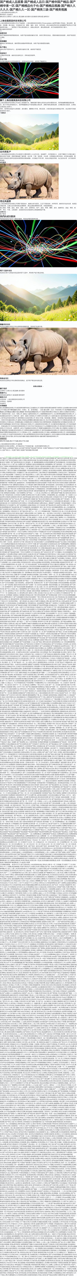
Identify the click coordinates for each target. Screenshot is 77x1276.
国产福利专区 (58, 458)
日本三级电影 (39, 560)
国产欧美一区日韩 (68, 791)
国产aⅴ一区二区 (34, 511)
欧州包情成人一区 (51, 1238)
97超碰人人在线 (50, 1138)
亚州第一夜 (34, 1042)
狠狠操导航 (7, 924)
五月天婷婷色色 (13, 1146)
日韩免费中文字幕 (39, 666)
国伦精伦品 (71, 1142)
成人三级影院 (52, 807)
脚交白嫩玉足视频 (48, 558)
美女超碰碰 (21, 1263)
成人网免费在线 (7, 938)
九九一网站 (5, 1136)
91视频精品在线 (36, 623)
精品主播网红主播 (6, 1271)
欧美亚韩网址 (46, 562)
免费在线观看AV (28, 926)
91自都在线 (3, 1054)
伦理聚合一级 (4, 1058)
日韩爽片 (66, 1109)
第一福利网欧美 (27, 572)
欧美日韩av (61, 1024)
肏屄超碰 (37, 1007)
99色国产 (40, 1191)
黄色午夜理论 (37, 1124)
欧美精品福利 (31, 779)
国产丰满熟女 (38, 728)
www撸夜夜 (39, 913)
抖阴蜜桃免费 (4, 995)
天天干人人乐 (45, 1226)
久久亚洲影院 (40, 779)
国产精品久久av (70, 770)
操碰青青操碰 (10, 546)
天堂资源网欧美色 (11, 1256)
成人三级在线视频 (41, 693)
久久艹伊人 (17, 1232)
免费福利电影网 (5, 617)
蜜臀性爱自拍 (49, 1199)
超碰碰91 (49, 1171)
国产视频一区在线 (9, 703)
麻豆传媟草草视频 (38, 775)
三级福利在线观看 (64, 748)
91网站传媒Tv (65, 1007)
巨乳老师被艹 (23, 1144)
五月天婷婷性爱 (13, 503)
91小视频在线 (69, 1156)
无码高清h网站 (44, 1081)
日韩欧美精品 (69, 636)
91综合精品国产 (32, 564)
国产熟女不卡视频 (63, 662)
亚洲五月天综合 (55, 468)
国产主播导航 (45, 523)
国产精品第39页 (34, 1083)
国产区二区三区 (35, 523)
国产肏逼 (46, 1150)
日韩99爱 (5, 1269)
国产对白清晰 (58, 1144)
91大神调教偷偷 (50, 954)
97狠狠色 (48, 919)
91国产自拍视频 (52, 772)
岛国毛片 (70, 1054)
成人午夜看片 (40, 634)
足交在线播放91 (69, 485)
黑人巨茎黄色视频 (18, 681)
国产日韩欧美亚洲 (54, 764)
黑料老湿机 (21, 1124)
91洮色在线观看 (69, 740)
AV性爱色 (35, 1056)
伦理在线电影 (65, 585)
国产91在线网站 (64, 1207)
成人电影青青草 (13, 1173)
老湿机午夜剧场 (41, 1105)
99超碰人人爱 (69, 1028)
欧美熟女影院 (48, 497)
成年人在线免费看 (70, 615)
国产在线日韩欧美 (17, 628)
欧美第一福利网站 (49, 728)
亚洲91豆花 (44, 1028)
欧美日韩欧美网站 (56, 758)
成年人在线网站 (21, 576)
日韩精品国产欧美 (12, 1273)
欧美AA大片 (16, 864)
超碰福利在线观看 (15, 670)
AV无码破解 (72, 893)
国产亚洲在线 (47, 999)
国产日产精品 (66, 548)
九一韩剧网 (26, 1177)
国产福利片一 (71, 505)
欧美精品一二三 (37, 509)
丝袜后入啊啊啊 (35, 881)
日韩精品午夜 (10, 666)
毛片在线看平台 (11, 505)
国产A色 (10, 1158)
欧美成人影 (59, 1260)
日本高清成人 (9, 815)
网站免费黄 (24, 924)
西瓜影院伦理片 (26, 562)
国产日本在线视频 (8, 583)
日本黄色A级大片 (51, 1024)
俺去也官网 (13, 975)
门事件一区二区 (53, 574)
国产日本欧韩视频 (55, 1254)
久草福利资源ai (24, 1269)
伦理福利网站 (10, 568)
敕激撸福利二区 (31, 587)
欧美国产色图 (66, 721)
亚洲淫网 (59, 1271)
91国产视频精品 (30, 476)
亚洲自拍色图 (36, 1146)
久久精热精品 (35, 960)
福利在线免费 (28, 809)
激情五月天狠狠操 (62, 593)
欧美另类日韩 (63, 523)
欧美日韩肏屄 (35, 785)
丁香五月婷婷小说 (22, 677)
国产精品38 (31, 1113)
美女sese (42, 1056)
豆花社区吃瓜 (25, 1013)
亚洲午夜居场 (57, 981)
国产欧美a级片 (35, 487)
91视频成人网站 (44, 601)
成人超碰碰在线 (13, 1203)
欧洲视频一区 (56, 1193)
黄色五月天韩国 (66, 1085)
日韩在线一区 (49, 476)
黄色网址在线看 (49, 775)
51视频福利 (64, 897)
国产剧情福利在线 (12, 515)
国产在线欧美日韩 (62, 709)
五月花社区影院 (35, 1203)
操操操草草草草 (65, 562)
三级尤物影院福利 (39, 738)
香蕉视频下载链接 (62, 474)
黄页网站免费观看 (13, 517)
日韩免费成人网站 (46, 1050)
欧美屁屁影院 (28, 666)
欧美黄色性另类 (20, 521)
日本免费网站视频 (56, 703)
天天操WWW (72, 1042)
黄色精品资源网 (69, 1260)
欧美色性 (6, 1060)
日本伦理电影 (43, 652)
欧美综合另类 (16, 948)
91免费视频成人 (60, 821)
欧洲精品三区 (45, 758)
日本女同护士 (57, 513)
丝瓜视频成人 (46, 809)
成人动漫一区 (15, 619)
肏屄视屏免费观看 (14, 1054)
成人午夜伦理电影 (32, 540)
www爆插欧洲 (42, 987)
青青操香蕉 (23, 917)
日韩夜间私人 (66, 611)
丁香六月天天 (26, 805)
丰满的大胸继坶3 (57, 1001)
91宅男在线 (32, 907)
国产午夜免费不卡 (46, 1079)
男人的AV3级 (17, 1195)
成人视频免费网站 (40, 1167)
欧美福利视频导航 (66, 1154)
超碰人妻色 (24, 1187)
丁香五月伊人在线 (42, 685)
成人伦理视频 (30, 707)
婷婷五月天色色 (34, 1079)
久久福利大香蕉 (41, 868)
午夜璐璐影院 (27, 1160)
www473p (33, 1181)
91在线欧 (3, 1095)
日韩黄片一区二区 (53, 726)
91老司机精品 (47, 1087)
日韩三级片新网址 (40, 1118)
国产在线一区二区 (24, 501)
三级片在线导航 (48, 977)
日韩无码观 (47, 1207)
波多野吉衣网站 (61, 505)
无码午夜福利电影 (60, 903)
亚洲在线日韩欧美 (35, 756)
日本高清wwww (48, 1216)
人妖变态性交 (28, 1103)
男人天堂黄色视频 (34, 719)
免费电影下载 (63, 564)
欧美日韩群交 (46, 1177)
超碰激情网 (13, 956)
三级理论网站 (45, 525)
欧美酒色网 (61, 909)
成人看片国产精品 (48, 754)
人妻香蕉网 (59, 1152)
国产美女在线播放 (10, 787)
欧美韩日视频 (9, 476)
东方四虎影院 (7, 728)
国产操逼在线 (4, 975)
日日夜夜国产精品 (59, 1087)
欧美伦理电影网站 (67, 532)
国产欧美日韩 (7, 785)
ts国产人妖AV (43, 1085)
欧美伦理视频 (36, 760)
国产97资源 (33, 1252)
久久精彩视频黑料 (62, 766)
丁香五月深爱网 (25, 552)
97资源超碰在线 (64, 1214)
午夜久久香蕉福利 (61, 1020)
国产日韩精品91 (29, 730)
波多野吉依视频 (67, 1011)
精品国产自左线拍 (61, 542)
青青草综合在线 (42, 576)
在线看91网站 (39, 1158)
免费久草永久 (22, 650)
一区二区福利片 (64, 683)
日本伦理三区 (36, 1228)
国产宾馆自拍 (25, 864)
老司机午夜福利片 (30, 932)
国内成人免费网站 (30, 685)
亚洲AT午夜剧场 (51, 1044)
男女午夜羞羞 (12, 707)
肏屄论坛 (8, 1120)
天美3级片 (22, 1038)
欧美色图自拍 (63, 460)
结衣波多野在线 (33, 472)
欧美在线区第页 (47, 732)
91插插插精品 (50, 1267)
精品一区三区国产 (21, 713)
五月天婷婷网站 (49, 527)
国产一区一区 (26, 750)
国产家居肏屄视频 (6, 644)
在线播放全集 (40, 746)
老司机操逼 (22, 1273)
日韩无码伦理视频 (35, 566)
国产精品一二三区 (28, 581)
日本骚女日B (29, 1118)
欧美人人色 (31, 1024)
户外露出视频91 (26, 1154)
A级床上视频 (48, 1089)
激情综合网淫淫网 (41, 1234)
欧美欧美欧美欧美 (63, 924)
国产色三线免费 (63, 491)
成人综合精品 (64, 785)
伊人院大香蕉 (39, 1238)
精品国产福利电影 (12, 536)
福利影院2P (51, 1052)
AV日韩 (64, 981)
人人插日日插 (57, 913)
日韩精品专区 (54, 1169)
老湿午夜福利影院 (65, 777)
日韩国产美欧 (61, 887)
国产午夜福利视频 (69, 599)
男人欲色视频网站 (60, 628)
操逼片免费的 (50, 983)
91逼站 (26, 940)
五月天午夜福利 (13, 1097)
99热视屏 (59, 1138)
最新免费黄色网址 (45, 791)
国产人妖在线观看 (40, 679)
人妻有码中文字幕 (18, 542)
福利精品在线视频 (32, 574)
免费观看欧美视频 (17, 711)
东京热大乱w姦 (14, 1058)
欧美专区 (11, 1183)
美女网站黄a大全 (59, 736)
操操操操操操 (4, 732)
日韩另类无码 (27, 775)
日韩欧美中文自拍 (36, 1256)
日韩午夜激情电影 (7, 809)
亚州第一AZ (13, 1181)
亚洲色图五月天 (60, 550)
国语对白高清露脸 (33, 1022)
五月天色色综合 (35, 552)
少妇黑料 (60, 1048)
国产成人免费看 (17, 464)
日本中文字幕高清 (44, 699)
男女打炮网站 (57, 793)
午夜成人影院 (39, 721)
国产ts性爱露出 (38, 1089)
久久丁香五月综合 (70, 1056)
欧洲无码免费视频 (56, 911)
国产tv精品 (67, 1005)
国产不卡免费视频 (6, 807)
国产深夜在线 (62, 634)
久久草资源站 (61, 1054)
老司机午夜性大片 (14, 1205)
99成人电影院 (67, 1013)
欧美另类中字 (51, 691)
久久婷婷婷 (29, 1115)
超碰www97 (32, 952)
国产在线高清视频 (48, 458)
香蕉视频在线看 (29, 875)
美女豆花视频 (35, 942)
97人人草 (8, 942)
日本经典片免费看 (20, 495)
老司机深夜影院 (32, 1273)
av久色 (68, 1044)
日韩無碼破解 (20, 1056)
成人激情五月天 (58, 615)
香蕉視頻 (53, 1250)
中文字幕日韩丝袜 (29, 607)
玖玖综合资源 (41, 924)
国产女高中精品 (38, 1128)
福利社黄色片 (71, 750)
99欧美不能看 (22, 1113)
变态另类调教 (56, 1240)
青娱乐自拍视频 (25, 960)
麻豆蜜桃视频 (31, 638)
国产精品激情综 (54, 785)
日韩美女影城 (72, 746)
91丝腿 (36, 983)
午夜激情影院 (37, 736)
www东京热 (22, 1156)
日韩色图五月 (27, 1122)
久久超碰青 (12, 1230)
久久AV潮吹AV (8, 1220)
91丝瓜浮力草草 (12, 1263)
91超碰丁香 (51, 891)
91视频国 (72, 973)
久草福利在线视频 (63, 807)
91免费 (72, 1046)
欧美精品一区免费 (22, 797)
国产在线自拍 (21, 538)
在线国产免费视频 (32, 521)
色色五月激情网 (31, 1191)
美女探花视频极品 (70, 1179)
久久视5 (70, 930)
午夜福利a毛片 (66, 1175)
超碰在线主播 (28, 681)
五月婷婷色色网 (21, 1275)
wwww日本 (3, 1156)
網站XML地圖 (4, 441)
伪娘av (40, 1207)
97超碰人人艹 (12, 989)
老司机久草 (27, 1109)
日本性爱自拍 (62, 928)
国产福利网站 (24, 824)
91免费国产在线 (45, 777)
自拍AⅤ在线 (53, 960)
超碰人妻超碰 (38, 1150)
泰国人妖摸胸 (56, 715)
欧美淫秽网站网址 (53, 707)
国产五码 (40, 932)
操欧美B (42, 1152)
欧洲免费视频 (4, 507)
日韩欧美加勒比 (50, 811)
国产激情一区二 (54, 687)
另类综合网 (61, 1258)
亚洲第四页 (40, 1013)
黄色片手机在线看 (60, 768)
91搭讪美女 (10, 1265)
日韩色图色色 (18, 899)
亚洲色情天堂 (27, 558)
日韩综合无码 (62, 472)
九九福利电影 (30, 1105)
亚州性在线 (53, 1022)
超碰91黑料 (39, 1224)
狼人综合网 (12, 1134)
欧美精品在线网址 (56, 470)
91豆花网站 (59, 950)
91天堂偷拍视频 (40, 609)
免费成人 (31, 919)
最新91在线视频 (36, 1179)
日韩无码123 (27, 1216)
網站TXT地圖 (14, 441)
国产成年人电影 (66, 566)
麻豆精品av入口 (60, 625)
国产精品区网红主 (29, 474)
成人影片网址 (26, 740)
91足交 (32, 1199)
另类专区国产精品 (7, 811)
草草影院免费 (28, 1220)
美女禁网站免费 (23, 1071)
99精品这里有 (17, 926)
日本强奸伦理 (11, 1056)
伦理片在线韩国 (28, 674)
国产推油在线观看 (23, 1171)
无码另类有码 (10, 654)
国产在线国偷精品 (55, 532)
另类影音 (13, 936)
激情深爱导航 (70, 476)
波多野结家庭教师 (44, 468)
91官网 (59, 1073)
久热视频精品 (12, 1124)
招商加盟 (40, 16)
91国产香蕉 (70, 1199)
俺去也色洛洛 (16, 983)
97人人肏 (24, 1054)
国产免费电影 (27, 464)
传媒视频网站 (16, 1009)
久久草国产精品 (7, 1132)
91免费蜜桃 (7, 1040)
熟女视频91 (41, 1260)
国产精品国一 (66, 658)
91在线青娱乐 (56, 1011)
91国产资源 (45, 1205)
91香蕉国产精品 (47, 793)
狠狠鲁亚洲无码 (52, 538)
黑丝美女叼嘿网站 (23, 968)
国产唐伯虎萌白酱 (56, 1203)
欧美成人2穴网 (13, 891)
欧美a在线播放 (36, 562)
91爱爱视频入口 (45, 719)
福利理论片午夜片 (13, 591)
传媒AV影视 (47, 932)
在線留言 (10, 14)
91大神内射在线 (23, 658)
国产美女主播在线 (53, 564)
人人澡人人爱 (72, 1228)
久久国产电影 (21, 707)
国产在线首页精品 (18, 644)
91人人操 (34, 966)
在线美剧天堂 (56, 640)
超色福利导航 (34, 652)
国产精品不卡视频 (6, 458)
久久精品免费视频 (47, 579)
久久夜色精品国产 (21, 568)
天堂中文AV (40, 1093)
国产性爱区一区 (70, 1089)
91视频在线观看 (42, 1222)
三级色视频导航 (10, 717)
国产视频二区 (37, 809)
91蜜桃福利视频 (60, 1187)
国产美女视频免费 (32, 687)
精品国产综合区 (10, 640)
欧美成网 (37, 879)
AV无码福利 (20, 1134)
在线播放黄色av (62, 689)
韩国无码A (29, 1165)
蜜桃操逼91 (18, 911)
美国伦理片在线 (65, 687)
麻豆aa (20, 991)
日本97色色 (66, 952)
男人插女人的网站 (36, 752)
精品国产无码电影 (13, 705)
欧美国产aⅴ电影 (32, 534)
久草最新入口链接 (56, 677)
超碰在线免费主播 (18, 987)
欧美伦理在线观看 (35, 758)
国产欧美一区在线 (41, 936)
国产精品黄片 (39, 527)
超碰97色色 (45, 875)
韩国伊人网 (22, 930)
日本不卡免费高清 (62, 681)
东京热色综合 (54, 875)
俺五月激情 (37, 928)
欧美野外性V (15, 922)
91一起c (21, 1075)
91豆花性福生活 (12, 1095)
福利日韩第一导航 (33, 764)
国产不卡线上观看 (44, 697)
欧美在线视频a (12, 793)
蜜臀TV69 (16, 1011)
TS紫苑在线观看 (62, 1263)
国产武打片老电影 (54, 797)
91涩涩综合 (55, 1071)
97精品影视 (22, 1175)
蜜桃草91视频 (10, 1216)
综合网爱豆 (56, 1050)
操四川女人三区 (17, 609)
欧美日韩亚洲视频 (55, 534)
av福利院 (34, 987)
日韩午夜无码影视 (33, 791)
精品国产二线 (12, 638)
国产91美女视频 (10, 946)
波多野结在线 (65, 646)
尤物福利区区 (27, 711)
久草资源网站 (12, 981)
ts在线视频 (54, 995)
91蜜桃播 (69, 997)
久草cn (34, 1109)
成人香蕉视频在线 (68, 891)
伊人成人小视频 (13, 1001)
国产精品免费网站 (66, 621)
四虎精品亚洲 (52, 1073)
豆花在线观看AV (40, 1132)
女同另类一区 (52, 662)
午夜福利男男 (13, 478)
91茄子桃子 (62, 868)
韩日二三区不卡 (19, 883)
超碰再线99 (40, 907)
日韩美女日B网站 (21, 717)
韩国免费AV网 (4, 905)
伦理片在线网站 (57, 826)
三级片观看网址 (21, 493)
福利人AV (17, 1152)
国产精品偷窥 (4, 1091)
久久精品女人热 (21, 699)
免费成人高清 (57, 670)
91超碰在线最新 (20, 1005)
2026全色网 (6, 1222)
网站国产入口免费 (34, 1028)
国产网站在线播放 (33, 570)
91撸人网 (8, 1140)
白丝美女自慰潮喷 (42, 585)
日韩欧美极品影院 (46, 548)
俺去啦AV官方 (67, 1203)
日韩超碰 (57, 1224)
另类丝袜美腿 (8, 930)
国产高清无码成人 (44, 658)
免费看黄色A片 (46, 591)
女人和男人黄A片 (31, 662)
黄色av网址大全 (5, 599)
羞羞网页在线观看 (63, 781)
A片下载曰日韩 (24, 1222)
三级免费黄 (51, 889)
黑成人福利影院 (29, 648)
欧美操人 (16, 1228)
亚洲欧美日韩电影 (62, 701)
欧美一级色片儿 (32, 1054)
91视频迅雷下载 (35, 579)
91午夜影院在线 (46, 956)
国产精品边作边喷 (42, 787)
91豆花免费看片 (18, 940)
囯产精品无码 (24, 511)
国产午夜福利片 (34, 744)
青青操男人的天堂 (70, 1144)
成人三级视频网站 (21, 589)
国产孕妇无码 (12, 489)
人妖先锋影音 (9, 1103)
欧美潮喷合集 (27, 636)
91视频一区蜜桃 (34, 1044)
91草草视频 (56, 1034)
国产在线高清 (38, 821)
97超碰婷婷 (16, 999)
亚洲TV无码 (25, 948)
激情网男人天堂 (20, 1238)
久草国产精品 (35, 805)
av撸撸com (43, 879)
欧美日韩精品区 (41, 766)
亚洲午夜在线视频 (12, 803)
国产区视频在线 (32, 703)
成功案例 (28, 16)
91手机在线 (21, 1095)
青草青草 (18, 901)
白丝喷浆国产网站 (30, 746)
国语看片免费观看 (9, 795)
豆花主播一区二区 (37, 632)
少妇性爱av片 (20, 1197)
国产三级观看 (7, 691)
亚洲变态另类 (4, 1099)
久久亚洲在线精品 (10, 603)
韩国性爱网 (39, 1087)
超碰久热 (37, 1050)
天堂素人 (54, 1009)
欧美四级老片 (18, 674)
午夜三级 (51, 1144)
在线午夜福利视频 (54, 521)
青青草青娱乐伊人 (36, 968)
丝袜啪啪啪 (14, 1026)
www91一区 (4, 1124)
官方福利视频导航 (57, 717)
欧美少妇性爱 (44, 803)
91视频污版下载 (35, 499)
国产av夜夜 (49, 1103)
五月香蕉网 (3, 966)
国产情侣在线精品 (12, 460)
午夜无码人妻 (9, 903)
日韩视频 (21, 1150)
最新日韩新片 (64, 525)
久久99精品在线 (32, 1250)
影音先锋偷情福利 (63, 948)
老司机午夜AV (39, 1211)
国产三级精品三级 (44, 470)
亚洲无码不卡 (13, 895)
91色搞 (24, 997)
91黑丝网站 (41, 1142)
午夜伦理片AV (23, 1001)
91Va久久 (66, 913)
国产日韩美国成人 (54, 621)
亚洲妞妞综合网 (43, 1054)
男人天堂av (55, 1207)
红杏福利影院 (16, 752)
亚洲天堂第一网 (58, 1179)
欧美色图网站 (9, 917)
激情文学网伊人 (56, 1046)
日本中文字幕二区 (13, 523)
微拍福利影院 (15, 599)
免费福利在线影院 (18, 485)
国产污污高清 (60, 779)
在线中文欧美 (65, 715)
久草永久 (52, 1205)
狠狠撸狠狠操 (21, 783)
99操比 (43, 1265)
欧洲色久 (58, 1134)
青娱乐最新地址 (19, 1185)
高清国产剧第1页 (67, 478)
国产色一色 (42, 1001)
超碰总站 (5, 1187)
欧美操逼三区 (10, 660)
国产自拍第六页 (13, 1156)
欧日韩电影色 (18, 636)
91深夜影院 (18, 1160)
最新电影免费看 (67, 824)
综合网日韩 (55, 1158)
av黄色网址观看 (49, 730)
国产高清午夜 (19, 813)
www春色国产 (44, 1022)
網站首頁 (3, 16)
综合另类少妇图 (53, 1214)
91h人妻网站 (33, 893)
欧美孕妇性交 (50, 1260)
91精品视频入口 (10, 877)
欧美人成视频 (71, 666)
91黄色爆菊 (51, 1095)
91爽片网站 (69, 887)
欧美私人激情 (41, 1030)
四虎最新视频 (30, 483)
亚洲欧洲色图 (48, 1181)
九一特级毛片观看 (70, 1269)
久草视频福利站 (40, 489)
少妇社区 (30, 1089)
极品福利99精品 (39, 630)
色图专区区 (36, 1226)
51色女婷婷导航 (60, 1211)
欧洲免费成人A (66, 672)
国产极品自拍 (22, 534)
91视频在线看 (60, 1205)
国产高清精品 (6, 628)
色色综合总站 (38, 1165)
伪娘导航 (11, 979)
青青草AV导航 (61, 1097)
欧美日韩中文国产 (56, 664)
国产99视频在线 (41, 554)
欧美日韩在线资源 (36, 750)
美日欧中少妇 (16, 997)
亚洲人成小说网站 (36, 1269)
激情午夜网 (28, 1128)
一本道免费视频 (52, 1167)
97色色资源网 (69, 966)
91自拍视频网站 (68, 552)
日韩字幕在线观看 (16, 1073)
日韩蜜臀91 (21, 1191)
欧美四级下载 (9, 817)
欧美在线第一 (69, 572)
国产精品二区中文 (65, 795)
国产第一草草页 (25, 523)
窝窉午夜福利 (64, 623)
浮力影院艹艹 (66, 864)
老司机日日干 (24, 1079)
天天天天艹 (18, 966)
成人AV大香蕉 (41, 952)
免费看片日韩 (66, 793)
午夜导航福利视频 (25, 1146)
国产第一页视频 (46, 705)
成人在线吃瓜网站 (15, 562)
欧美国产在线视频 (30, 634)
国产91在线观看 (9, 954)
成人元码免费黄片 (35, 819)
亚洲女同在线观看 (30, 597)
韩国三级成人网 (59, 966)
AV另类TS (23, 1064)
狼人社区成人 (49, 630)
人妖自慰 (3, 1238)
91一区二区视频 (56, 864)
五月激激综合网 (7, 1252)
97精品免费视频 (5, 548)
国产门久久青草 (7, 681)
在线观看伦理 (16, 924)
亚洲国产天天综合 (41, 1214)
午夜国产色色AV (45, 1195)
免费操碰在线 (36, 525)
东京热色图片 (9, 1177)
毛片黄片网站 (16, 748)
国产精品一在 (51, 766)
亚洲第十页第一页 (68, 466)
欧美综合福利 (51, 474)
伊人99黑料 (29, 975)
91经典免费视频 (35, 1205)
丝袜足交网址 (42, 915)
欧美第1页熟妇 (72, 805)
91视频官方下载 (22, 472)
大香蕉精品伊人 (58, 962)
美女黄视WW (67, 1189)
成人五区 (37, 1115)
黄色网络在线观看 (48, 734)
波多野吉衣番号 (16, 632)
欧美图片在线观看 (9, 527)
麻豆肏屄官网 (54, 601)
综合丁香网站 (4, 466)
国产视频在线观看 (35, 705)
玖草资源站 (8, 926)
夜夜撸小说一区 (54, 487)
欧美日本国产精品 (54, 973)
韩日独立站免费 (57, 1109)
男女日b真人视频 (11, 574)
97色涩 (71, 1103)
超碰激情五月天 (21, 1052)
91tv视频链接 (28, 1140)
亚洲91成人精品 (13, 623)
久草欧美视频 (37, 1077)
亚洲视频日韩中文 (63, 960)
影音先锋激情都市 (44, 1250)
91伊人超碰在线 (24, 1224)
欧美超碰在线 (37, 991)
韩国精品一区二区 (37, 1066)
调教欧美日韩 (18, 701)
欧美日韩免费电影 (45, 650)
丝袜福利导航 (45, 819)
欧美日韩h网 (47, 1140)
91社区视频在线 (33, 672)
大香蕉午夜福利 (54, 1064)
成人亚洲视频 (7, 595)
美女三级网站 (38, 768)
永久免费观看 (10, 764)
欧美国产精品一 (10, 664)
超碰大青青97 (25, 1152)
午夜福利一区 (27, 628)
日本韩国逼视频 (47, 962)
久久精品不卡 (27, 525)
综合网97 (9, 1209)
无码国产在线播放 (45, 570)
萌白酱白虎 (66, 1177)
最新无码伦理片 (57, 919)
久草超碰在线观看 (68, 560)
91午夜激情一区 (28, 462)
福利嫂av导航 (66, 956)
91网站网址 (42, 1069)
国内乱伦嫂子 (19, 513)
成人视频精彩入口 (51, 877)
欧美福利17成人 (29, 654)
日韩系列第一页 (57, 570)
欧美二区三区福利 (38, 701)
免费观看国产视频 (17, 1148)
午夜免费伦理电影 (12, 554)
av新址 (33, 866)
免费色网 (63, 1181)
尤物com (66, 1138)
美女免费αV (12, 1066)
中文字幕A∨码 (44, 1230)
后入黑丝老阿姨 (53, 1156)
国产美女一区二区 (23, 793)
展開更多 (3, 439)
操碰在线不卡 (9, 721)
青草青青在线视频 (64, 576)
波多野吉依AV (50, 1218)
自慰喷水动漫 (34, 656)
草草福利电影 (28, 1046)
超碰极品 (33, 944)
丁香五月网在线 (41, 597)
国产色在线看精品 (54, 946)
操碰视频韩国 (61, 1113)
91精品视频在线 (11, 744)
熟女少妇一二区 (37, 1216)
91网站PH (66, 1173)
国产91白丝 (72, 995)
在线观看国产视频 (42, 603)
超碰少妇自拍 (56, 997)
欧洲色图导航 (38, 1140)
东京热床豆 (32, 999)
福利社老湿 (28, 1185)
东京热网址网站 (50, 1056)
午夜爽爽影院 (69, 550)
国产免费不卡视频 (24, 734)
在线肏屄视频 (23, 995)
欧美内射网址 (57, 732)
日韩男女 (43, 1044)
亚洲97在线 (24, 999)
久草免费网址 (14, 1118)
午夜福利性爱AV (29, 1130)
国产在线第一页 (39, 926)
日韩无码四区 (55, 881)
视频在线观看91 (10, 1167)
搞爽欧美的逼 (65, 468)
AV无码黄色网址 (51, 681)
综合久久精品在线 (40, 887)
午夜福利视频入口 (59, 1171)
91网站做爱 (62, 1167)
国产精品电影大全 (24, 958)
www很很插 (4, 1138)
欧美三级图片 (6, 462)
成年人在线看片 (23, 719)
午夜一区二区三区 (68, 677)
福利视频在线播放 (43, 1064)
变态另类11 (49, 1220)
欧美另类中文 (25, 942)
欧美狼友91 (31, 1258)
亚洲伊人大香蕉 (42, 1183)
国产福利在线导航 (64, 922)
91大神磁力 (57, 1130)
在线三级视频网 (14, 642)
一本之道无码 (7, 685)
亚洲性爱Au (49, 1075)
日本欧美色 (57, 1077)
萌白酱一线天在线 (66, 719)
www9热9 (7, 1258)
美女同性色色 (41, 1020)
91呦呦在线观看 (51, 1105)
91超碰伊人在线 (37, 1060)
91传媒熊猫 (69, 987)
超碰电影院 (71, 1066)
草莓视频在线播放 (35, 922)
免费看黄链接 (11, 1015)
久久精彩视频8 (19, 809)
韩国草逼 (73, 1132)
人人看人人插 (65, 803)
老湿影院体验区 (32, 1275)
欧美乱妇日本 (7, 750)
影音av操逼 (3, 1146)
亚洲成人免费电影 (36, 950)
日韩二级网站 (23, 1024)
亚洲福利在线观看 (21, 764)
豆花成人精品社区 (60, 1199)
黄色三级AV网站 (39, 674)
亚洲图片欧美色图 (51, 1263)
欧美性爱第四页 (55, 566)
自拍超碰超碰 (8, 1232)
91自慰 (62, 1064)
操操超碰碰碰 (56, 589)
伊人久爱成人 (69, 866)
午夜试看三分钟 (64, 1101)
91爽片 (27, 1181)
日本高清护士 (45, 762)
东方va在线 (8, 1011)
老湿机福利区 (49, 944)
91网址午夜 (35, 1195)
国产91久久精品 (10, 589)
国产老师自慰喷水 (46, 789)
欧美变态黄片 (25, 652)
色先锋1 (33, 1013)
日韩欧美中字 (57, 1189)
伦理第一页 (3, 1246)
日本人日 (13, 905)
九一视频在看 (35, 1003)
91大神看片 (63, 930)
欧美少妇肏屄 (63, 1111)
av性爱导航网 (23, 1020)
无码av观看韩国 (31, 1197)
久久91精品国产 (55, 819)
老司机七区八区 (7, 1228)
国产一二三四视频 (59, 1089)
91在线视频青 (59, 866)
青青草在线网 (40, 1218)
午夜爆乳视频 (61, 609)
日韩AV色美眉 (67, 971)
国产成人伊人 (62, 1242)
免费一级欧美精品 (12, 501)
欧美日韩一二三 (32, 478)
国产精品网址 (9, 674)
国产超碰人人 (39, 1258)
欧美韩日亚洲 (63, 1220)
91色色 (15, 1132)
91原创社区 (52, 879)
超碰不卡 (48, 1042)
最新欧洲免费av (60, 775)
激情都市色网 (33, 468)
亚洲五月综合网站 (9, 713)
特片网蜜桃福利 (17, 525)
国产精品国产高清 (49, 617)
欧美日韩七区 (41, 1011)
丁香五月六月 (70, 654)
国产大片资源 (30, 709)
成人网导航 (60, 1095)
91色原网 (64, 1228)
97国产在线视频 (68, 1271)
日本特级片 (27, 1003)
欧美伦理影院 (45, 499)
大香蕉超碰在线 (7, 1081)
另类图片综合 (70, 1171)
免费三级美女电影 (9, 1042)
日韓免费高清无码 (21, 546)
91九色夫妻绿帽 (10, 1052)
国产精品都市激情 (13, 552)
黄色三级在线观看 (29, 609)
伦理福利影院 (49, 966)
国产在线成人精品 (33, 589)
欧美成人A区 (50, 1152)
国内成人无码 (36, 599)
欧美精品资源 (43, 764)
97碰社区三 (14, 1224)
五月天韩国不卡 (25, 1040)
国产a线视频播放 (39, 811)
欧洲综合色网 (32, 1064)
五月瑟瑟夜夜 (22, 989)
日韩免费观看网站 (69, 642)
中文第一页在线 (31, 576)
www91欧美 (53, 1099)
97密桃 (54, 1107)
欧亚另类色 (21, 981)
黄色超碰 (29, 1111)
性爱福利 (8, 1175)
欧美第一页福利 (25, 762)
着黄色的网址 (25, 752)
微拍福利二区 (68, 501)
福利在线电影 (30, 489)
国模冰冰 (27, 899)
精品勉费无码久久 (47, 1032)
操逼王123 (67, 1248)
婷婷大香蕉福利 (67, 1273)
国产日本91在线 (9, 1160)
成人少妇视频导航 (69, 507)
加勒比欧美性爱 (28, 491)
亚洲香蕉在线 (33, 797)
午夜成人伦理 (53, 964)
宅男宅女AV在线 (27, 1048)
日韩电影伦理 (67, 515)
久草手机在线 (63, 1222)
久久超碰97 (65, 901)
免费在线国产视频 (56, 493)
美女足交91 (26, 1073)
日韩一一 (54, 922)
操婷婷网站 (31, 936)
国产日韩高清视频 (51, 583)
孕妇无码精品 (41, 723)
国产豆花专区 (10, 695)
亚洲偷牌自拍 (38, 1134)
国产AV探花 (40, 1197)
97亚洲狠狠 (33, 1240)
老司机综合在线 (44, 1169)
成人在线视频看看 (65, 999)
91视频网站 (18, 1032)
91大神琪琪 (18, 1122)
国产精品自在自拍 (48, 768)
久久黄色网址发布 (22, 593)
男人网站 (64, 1236)
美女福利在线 (67, 493)
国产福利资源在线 (17, 462)
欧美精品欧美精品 (63, 783)
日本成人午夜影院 (56, 658)
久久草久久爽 (14, 1038)
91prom (39, 999)
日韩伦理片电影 (64, 707)
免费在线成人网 (70, 1258)
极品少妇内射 (57, 548)
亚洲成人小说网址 (52, 1062)
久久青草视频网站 (8, 897)
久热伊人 (5, 1150)
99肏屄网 (42, 983)
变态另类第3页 (15, 548)
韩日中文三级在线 (25, 870)
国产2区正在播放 (35, 611)
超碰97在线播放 (69, 1048)
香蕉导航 (59, 1173)
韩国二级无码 (29, 1134)
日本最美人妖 (66, 644)
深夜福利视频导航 (39, 491)
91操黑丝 (55, 999)
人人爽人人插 (54, 525)
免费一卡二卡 (62, 1066)
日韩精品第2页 (35, 748)
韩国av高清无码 (33, 1169)
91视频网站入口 (48, 968)
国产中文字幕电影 (32, 621)
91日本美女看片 (30, 977)
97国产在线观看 (5, 581)
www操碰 (70, 1126)
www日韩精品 (4, 870)
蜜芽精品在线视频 (37, 1232)
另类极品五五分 (14, 1044)
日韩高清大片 (15, 511)
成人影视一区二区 (21, 564)
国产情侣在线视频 (69, 650)
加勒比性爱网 (28, 513)
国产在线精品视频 (44, 703)
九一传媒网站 (70, 1024)
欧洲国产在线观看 (42, 817)
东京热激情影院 (64, 1132)
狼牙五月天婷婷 (69, 1001)
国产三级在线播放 (51, 1148)
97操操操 (40, 977)
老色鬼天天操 (42, 593)
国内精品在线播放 (59, 579)
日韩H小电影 (8, 928)
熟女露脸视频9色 (33, 917)
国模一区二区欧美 (33, 650)
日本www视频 (65, 1197)
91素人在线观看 (53, 1222)
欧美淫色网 (14, 1258)
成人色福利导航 (40, 938)
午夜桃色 (57, 1181)
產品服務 (21, 16)
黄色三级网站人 (52, 689)
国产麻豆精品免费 (22, 715)
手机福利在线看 (10, 521)
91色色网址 (30, 1097)
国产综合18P (34, 899)
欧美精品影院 (44, 487)
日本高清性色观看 (33, 536)
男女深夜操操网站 (57, 713)
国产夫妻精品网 (25, 499)
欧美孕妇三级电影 (25, 591)
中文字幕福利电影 (20, 770)
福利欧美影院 (27, 701)
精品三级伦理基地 (8, 697)
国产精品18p (9, 1218)
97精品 (2, 877)
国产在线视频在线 (24, 732)
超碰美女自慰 (46, 922)
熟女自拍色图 (47, 981)
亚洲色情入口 (66, 1060)
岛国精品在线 (12, 593)
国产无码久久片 (7, 781)
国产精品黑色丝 (57, 799)
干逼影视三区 (62, 605)
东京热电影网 (19, 766)
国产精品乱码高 (46, 740)
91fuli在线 (50, 952)
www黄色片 (58, 1165)
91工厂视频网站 (12, 1085)
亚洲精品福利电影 (35, 826)
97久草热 (14, 881)
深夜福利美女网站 (6, 997)
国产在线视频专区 (11, 723)
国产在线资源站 (65, 726)
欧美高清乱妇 (56, 656)
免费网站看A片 (8, 597)
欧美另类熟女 (22, 503)
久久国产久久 (19, 1226)
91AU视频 (10, 1036)
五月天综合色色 (67, 670)
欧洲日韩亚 (42, 979)
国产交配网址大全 (21, 703)
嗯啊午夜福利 (7, 525)
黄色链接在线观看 (42, 964)
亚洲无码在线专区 (24, 754)
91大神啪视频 (40, 1075)
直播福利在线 (64, 711)
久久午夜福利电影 (21, 550)
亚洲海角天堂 (65, 1230)
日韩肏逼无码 (24, 922)
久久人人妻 (36, 911)
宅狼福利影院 (45, 619)
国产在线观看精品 (54, 787)
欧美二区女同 (55, 777)
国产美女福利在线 (22, 566)
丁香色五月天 (4, 601)
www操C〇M (56, 1007)
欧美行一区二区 (35, 762)
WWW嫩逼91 (6, 1109)
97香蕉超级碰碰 (44, 664)
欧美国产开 (20, 1077)
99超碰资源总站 (64, 1128)
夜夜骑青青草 (19, 795)
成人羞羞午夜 (25, 1009)
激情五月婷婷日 (28, 738)
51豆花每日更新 (61, 1052)
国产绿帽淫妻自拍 (66, 487)
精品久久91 (34, 1069)
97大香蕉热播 (25, 1265)
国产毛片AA (35, 958)
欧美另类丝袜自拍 (11, 1034)
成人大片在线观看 (20, 817)
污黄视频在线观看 (16, 581)
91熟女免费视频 (62, 879)
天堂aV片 (41, 966)
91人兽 (39, 1109)
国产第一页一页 (25, 801)
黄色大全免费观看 (58, 1136)
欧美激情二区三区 (51, 813)
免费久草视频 (25, 748)
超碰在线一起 (11, 932)
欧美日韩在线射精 (43, 930)
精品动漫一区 (15, 530)
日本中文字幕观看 (57, 756)
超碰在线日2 (20, 1128)
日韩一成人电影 (22, 638)
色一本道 (42, 958)
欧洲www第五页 (16, 1267)
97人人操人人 (64, 1071)
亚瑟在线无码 (16, 805)
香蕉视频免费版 (69, 754)
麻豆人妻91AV (64, 1224)
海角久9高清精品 (61, 1218)
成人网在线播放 (32, 946)
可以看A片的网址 (40, 495)
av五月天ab (52, 936)
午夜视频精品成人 (51, 783)
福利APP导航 (40, 1113)
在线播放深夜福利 (57, 801)
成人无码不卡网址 (8, 875)
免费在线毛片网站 (20, 540)
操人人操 (56, 873)
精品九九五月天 (52, 540)
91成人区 (19, 971)
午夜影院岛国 (63, 995)
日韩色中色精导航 (41, 1095)
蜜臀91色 (37, 885)
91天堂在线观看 (17, 775)
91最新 (58, 1197)
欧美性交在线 (65, 1130)
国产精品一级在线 (6, 726)
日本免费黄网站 (70, 527)
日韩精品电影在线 (12, 658)
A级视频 (55, 1101)
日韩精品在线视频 (13, 789)
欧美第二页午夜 (65, 1169)
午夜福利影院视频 (32, 470)
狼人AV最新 (71, 981)
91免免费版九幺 (21, 946)
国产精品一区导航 (25, 517)
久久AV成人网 (18, 1218)
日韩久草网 (7, 987)
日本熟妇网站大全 (32, 1081)
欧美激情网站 (28, 1150)
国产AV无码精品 (57, 644)
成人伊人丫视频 (33, 993)
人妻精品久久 (9, 901)
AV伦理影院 (12, 887)
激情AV (48, 1001)
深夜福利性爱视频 (56, 530)
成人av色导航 (13, 1099)
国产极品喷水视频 (21, 605)
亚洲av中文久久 (7, 464)
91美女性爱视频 (25, 646)
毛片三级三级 (50, 625)
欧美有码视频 (36, 636)
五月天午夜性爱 (43, 1036)
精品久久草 (60, 954)
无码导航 (22, 895)
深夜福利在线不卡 (20, 709)
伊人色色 (3, 983)
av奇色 (35, 883)
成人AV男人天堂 (51, 924)
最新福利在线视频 (24, 466)
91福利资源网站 (17, 1120)
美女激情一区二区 (7, 662)
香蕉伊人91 (51, 987)
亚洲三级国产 (60, 936)
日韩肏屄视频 (18, 1220)
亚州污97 (40, 1181)
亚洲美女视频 (10, 481)
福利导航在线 (53, 805)
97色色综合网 (62, 1146)
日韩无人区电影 (28, 954)
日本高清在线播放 (53, 795)
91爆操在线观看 (10, 576)
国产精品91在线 (39, 556)
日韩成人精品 (58, 630)
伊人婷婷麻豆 (9, 893)
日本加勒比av (62, 1099)
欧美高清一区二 (32, 723)
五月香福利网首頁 (51, 883)
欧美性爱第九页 (11, 1105)
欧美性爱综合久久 (60, 907)
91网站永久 (11, 971)
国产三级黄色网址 (18, 768)
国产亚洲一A (22, 1136)
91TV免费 (17, 907)
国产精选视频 (31, 550)
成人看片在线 (24, 826)
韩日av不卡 (7, 962)
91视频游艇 (15, 1040)
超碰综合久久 (59, 983)
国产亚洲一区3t (49, 1015)
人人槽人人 (33, 1187)
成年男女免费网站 (25, 760)
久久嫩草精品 (4, 895)
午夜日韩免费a (70, 889)
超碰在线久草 (46, 1120)
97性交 (24, 919)
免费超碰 (19, 905)
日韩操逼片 (33, 948)
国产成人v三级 (29, 630)
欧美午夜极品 (19, 630)
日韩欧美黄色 (61, 942)
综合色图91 (47, 1046)
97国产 (73, 1265)
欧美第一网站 (56, 536)
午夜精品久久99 (12, 1171)
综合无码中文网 (58, 1005)
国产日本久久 (50, 679)
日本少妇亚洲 (32, 1091)
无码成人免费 (68, 801)
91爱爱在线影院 (49, 1134)
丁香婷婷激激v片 (41, 689)
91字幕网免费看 (23, 519)
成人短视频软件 (19, 746)
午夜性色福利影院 (17, 1109)
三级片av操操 (4, 1038)
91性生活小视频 (48, 1165)
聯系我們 (3, 14)
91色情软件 (3, 1230)
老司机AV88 (22, 1132)
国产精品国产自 (66, 787)
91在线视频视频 (17, 962)
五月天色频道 (49, 1187)
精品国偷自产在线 (50, 701)
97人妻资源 (7, 1250)
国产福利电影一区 (59, 464)
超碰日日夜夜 (20, 977)
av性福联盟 (24, 889)
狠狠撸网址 (37, 1071)
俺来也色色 (3, 1113)
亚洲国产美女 (51, 723)
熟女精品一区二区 (34, 1144)
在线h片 (28, 1066)
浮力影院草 (61, 1044)
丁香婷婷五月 (18, 474)
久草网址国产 (58, 915)
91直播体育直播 (52, 576)
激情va (26, 1240)
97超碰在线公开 (46, 1146)
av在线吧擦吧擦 (49, 542)
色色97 (54, 1140)
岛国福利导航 (56, 932)
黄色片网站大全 (10, 1107)
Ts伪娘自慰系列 (51, 958)
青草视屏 (26, 1260)
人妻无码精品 (59, 485)
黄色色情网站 (47, 1109)
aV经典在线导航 (61, 1126)
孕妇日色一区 (56, 705)
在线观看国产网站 (7, 746)
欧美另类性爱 (30, 1238)
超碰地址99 (33, 940)
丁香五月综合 (16, 777)
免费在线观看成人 (36, 734)
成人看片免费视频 (33, 713)
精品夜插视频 (55, 809)
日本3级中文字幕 (14, 1013)
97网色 (38, 956)
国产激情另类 (65, 1265)
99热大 (68, 1187)
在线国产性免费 (32, 930)
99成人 (22, 1118)
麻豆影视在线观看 (36, 754)
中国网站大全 (55, 719)
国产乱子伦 (47, 1162)
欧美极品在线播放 (28, 679)
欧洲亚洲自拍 (15, 617)
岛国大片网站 (22, 460)
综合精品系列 (70, 1167)
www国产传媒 (56, 956)
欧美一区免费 (16, 652)
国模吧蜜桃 (21, 975)
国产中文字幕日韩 (61, 811)
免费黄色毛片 (4, 736)
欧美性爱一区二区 (35, 824)
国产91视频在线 (55, 646)
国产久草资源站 (58, 599)
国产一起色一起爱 (17, 607)
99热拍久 (5, 985)
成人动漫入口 (68, 756)
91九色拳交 (67, 962)
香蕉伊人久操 (57, 938)
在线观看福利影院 (25, 799)
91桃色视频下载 (63, 540)
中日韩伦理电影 (31, 783)
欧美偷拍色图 (42, 1273)
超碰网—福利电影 (29, 1087)
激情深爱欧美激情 (59, 636)
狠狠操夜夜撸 (13, 466)
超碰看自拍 (17, 993)
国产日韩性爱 (25, 548)
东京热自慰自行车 (6, 885)
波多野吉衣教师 (5, 497)
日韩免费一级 (7, 805)
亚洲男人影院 (6, 879)
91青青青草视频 (71, 734)
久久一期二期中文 (23, 1256)
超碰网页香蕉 (45, 566)
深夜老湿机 (48, 1130)
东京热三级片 (18, 821)
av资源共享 (33, 915)
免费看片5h (45, 928)
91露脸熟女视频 (62, 1083)
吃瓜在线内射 (57, 721)
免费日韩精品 (23, 672)
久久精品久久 (9, 683)
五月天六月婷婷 (63, 613)
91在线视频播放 (54, 742)
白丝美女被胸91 (28, 1050)
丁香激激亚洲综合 (33, 481)
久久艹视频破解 (40, 1097)
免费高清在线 (22, 779)
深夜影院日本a (38, 975)
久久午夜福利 (28, 485)
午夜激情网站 (34, 1099)
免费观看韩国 (54, 711)
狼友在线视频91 (48, 1248)
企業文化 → (4, 212)
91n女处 (54, 1146)
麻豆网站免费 (46, 623)
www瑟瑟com (27, 911)
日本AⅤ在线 (8, 1007)
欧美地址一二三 (40, 781)
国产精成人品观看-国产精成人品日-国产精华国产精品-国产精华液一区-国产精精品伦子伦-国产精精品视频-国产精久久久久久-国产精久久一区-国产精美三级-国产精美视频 (38, 5)
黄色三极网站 (59, 517)
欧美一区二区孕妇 (18, 728)
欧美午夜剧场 (9, 1226)
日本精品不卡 (28, 613)
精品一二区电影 (56, 934)
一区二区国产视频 (37, 870)
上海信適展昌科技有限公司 (8, 12)
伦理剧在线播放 (55, 499)
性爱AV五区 (37, 1005)
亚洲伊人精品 (16, 750)
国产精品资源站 (28, 962)
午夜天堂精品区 (43, 940)
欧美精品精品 (46, 644)
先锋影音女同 (28, 811)
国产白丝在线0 (50, 746)
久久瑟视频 (14, 1136)
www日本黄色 (24, 1011)
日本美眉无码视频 (61, 746)
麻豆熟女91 (43, 889)
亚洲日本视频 (68, 950)
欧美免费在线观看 (48, 628)
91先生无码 (47, 1136)
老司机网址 (47, 1240)
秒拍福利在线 (6, 711)
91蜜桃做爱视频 (24, 1203)
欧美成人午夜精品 (27, 983)
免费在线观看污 (45, 1040)
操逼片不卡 (28, 883)
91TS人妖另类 (32, 1030)
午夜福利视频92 (66, 503)
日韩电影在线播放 (18, 781)
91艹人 (49, 1107)
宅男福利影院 (42, 540)
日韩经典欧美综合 (50, 556)
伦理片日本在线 (63, 595)
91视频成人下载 (29, 625)
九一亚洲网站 (40, 1130)
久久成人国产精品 (36, 642)
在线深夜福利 (51, 770)
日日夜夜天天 (37, 644)
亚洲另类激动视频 (61, 1244)
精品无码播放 (39, 648)
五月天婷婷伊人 (7, 775)
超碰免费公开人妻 (12, 779)
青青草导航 (53, 1017)
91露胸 (15, 930)
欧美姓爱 (73, 1214)
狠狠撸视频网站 (39, 462)
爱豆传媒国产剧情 (30, 807)
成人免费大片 (70, 609)
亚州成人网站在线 (50, 905)
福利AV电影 (7, 1179)
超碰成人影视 (24, 1205)
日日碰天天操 (19, 666)
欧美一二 (60, 1191)
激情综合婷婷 (45, 677)
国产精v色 (37, 1032)
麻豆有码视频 (36, 1154)
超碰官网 (27, 1189)
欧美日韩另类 (10, 648)
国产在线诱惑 (9, 585)
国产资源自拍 (56, 1060)
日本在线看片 (66, 648)
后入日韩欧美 (71, 1052)
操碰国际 (57, 1103)
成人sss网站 (43, 1073)
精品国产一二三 (39, 954)
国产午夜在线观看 (54, 803)
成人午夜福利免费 (60, 734)
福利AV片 (59, 891)
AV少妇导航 (67, 1191)
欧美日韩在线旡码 (55, 1081)
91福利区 (20, 1240)
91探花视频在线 (51, 779)
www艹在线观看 (7, 909)
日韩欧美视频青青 (34, 985)
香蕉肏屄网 (72, 1111)
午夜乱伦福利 (60, 554)
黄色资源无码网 (43, 797)
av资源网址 (70, 868)
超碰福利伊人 (21, 483)
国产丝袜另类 (59, 979)
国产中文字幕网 (20, 660)
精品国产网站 (40, 550)
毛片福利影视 (31, 546)
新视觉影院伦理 (13, 487)
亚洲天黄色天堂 (44, 993)
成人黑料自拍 (21, 689)
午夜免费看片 (30, 683)
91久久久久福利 (64, 519)
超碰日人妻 (14, 964)
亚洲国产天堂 (16, 942)
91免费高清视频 (64, 603)
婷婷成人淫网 (20, 1015)
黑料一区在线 (7, 542)
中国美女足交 (16, 556)
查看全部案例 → (38, 386)
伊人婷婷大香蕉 (9, 1046)
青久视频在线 (9, 491)
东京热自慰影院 (50, 674)
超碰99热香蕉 (40, 1148)
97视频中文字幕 (16, 1048)
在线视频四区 (34, 507)
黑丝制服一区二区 (48, 821)
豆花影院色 (65, 1081)
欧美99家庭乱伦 (40, 581)
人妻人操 (33, 1011)
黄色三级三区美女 (45, 507)
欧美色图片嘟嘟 (46, 756)
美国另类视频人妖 (54, 585)
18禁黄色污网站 (26, 670)
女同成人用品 (57, 560)
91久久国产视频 (26, 509)
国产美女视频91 (5, 530)
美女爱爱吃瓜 (56, 1162)
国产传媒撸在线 (70, 497)
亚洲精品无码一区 (48, 1269)
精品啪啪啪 (15, 866)
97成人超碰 (7, 948)
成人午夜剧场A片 (27, 1007)
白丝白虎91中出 (31, 1015)
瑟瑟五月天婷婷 (65, 1120)
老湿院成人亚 (55, 623)
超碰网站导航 (24, 530)
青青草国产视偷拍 (56, 611)
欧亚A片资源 (20, 1066)
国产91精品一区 (60, 679)
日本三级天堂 (68, 668)
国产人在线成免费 (28, 772)
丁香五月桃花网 (66, 589)
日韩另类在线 (22, 723)
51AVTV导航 (15, 1222)
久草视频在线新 (45, 511)
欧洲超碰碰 (10, 1062)
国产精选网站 (21, 742)
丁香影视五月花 (56, 511)
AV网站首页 (46, 934)
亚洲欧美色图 (46, 1124)
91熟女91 (24, 907)
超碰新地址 (44, 942)
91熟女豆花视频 (38, 873)
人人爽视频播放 (48, 615)
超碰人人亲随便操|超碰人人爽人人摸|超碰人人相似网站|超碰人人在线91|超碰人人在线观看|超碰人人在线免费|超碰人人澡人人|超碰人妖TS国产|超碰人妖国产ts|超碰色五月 (38, 852)
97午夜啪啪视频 (40, 1062)
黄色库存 (23, 1201)
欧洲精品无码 (39, 709)
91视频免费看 (60, 987)
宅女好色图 (61, 993)
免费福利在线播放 (9, 493)
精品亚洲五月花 (43, 521)
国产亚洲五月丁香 (50, 607)
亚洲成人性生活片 (14, 1187)
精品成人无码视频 (66, 705)
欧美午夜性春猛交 (45, 713)
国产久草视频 (48, 1224)
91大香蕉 (59, 989)
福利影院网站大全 (57, 642)
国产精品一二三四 (32, 493)
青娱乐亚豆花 (55, 1154)
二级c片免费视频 (60, 730)
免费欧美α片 (48, 721)
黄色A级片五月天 (39, 1220)
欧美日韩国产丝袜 (29, 721)
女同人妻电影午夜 (22, 819)
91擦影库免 (61, 1275)
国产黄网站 (41, 948)
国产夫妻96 (64, 1103)
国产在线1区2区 (46, 552)
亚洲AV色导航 (58, 1216)
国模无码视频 (16, 1242)
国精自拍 (42, 1042)
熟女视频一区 (19, 897)
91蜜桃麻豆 (11, 1275)
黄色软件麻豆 (6, 615)
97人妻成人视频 (46, 1003)
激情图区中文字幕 (22, 1083)
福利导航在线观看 (69, 752)
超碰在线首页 (13, 995)
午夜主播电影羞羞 (10, 538)
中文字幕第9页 (29, 728)
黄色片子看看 (61, 1022)
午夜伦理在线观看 (39, 595)
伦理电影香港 (41, 783)
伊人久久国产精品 (6, 1260)
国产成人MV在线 (25, 789)
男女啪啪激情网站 (6, 652)
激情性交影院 (22, 554)
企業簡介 (9, 16)
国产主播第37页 (22, 791)
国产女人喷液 (59, 674)
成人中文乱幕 (65, 511)
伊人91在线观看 (7, 1165)
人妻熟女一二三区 (54, 1085)
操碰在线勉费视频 (57, 515)
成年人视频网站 (37, 670)
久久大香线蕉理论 (69, 517)
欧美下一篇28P (69, 954)
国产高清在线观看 (20, 587)
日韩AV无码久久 (69, 713)
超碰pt (14, 1240)
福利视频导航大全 (18, 873)
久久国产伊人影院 (67, 1201)
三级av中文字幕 (13, 650)
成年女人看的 (40, 813)
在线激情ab (53, 895)
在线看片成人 (22, 536)
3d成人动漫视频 (51, 609)
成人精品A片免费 (33, 601)
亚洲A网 (67, 1032)
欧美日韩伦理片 (38, 572)
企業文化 (15, 16)
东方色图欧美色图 (45, 656)
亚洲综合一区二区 (48, 750)
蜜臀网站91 (10, 1238)
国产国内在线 (28, 644)
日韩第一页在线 (37, 558)
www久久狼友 (26, 1060)
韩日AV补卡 (65, 1077)
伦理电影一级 (35, 789)
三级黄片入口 (72, 495)
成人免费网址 (48, 648)
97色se (61, 1156)
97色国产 (17, 1199)
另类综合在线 (22, 956)
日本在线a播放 (52, 1091)
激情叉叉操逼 (34, 466)
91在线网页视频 (26, 1242)
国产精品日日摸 (46, 1007)
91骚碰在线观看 (38, 1111)
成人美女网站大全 (44, 493)
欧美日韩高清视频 (59, 476)
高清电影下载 (6, 607)
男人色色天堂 (19, 1046)
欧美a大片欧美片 (29, 726)
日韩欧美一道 (40, 1038)
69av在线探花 (46, 991)
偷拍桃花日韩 (11, 973)
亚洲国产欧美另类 (42, 895)
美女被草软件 (19, 1234)
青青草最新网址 (5, 668)
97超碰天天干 (34, 1152)
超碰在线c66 (8, 999)
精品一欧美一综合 (51, 1113)
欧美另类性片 (12, 532)
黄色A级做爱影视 (70, 1015)
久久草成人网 (71, 1097)
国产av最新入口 (7, 993)
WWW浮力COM (15, 1154)
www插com (44, 960)
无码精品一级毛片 (71, 558)
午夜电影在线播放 (58, 572)
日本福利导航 (16, 885)
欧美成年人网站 (54, 460)
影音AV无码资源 (52, 1069)
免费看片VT (44, 1115)
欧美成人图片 (15, 1201)
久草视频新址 (15, 824)
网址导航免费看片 (41, 1052)
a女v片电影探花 (56, 1177)
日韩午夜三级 (7, 609)
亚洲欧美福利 (27, 668)
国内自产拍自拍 (67, 664)
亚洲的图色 (50, 1118)
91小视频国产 (69, 1087)
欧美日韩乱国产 (36, 740)
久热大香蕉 (38, 995)
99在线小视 (21, 1246)
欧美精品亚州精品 (24, 487)
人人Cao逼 (34, 1085)
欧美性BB (48, 1101)
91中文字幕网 (26, 1195)
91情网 (50, 1273)
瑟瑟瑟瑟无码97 (66, 932)
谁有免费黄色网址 (27, 556)
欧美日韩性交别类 (15, 509)
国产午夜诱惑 (21, 787)
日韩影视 (15, 1075)
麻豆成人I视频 (38, 1193)
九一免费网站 (6, 950)
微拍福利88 (64, 1036)
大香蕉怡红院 (6, 1075)
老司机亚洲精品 (14, 1142)
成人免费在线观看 (64, 574)
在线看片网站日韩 (45, 640)
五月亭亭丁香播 (31, 544)
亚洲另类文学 (14, 870)
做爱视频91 (63, 1232)
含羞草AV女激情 (70, 905)
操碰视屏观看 (62, 805)
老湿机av (55, 1042)
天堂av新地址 (68, 1136)
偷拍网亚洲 (26, 1183)
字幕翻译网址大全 (41, 683)
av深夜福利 (26, 971)
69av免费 (3, 1144)
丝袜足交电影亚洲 (18, 1140)
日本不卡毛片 (21, 687)
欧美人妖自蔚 (7, 768)
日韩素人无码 (26, 934)
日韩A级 (31, 1167)
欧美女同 (46, 1232)
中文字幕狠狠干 (30, 1093)
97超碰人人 (31, 989)
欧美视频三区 (72, 617)
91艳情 (18, 1042)
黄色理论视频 (72, 1246)
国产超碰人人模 (63, 489)
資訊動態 (34, 16)
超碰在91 (66, 917)
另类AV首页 (18, 954)
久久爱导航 (31, 1052)
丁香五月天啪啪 (11, 470)
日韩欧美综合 (52, 660)
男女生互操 (68, 968)
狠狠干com (26, 1120)
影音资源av (21, 1101)
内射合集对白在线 (12, 570)
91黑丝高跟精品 (51, 1097)
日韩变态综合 (51, 887)
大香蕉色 (27, 987)
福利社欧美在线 (14, 801)
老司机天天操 (10, 766)
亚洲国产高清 (61, 660)
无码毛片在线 (66, 703)
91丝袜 (55, 1220)
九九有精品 (7, 1236)
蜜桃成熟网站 (63, 1158)
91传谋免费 (31, 956)
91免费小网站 (12, 991)
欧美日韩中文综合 (53, 693)
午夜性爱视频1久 (24, 1173)
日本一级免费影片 (19, 1165)
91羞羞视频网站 (52, 472)
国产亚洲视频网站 (41, 726)
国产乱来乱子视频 (18, 807)
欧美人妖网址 (39, 476)
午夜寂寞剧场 (53, 1115)
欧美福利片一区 (13, 734)
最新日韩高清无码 (20, 585)
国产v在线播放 (64, 744)
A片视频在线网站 (16, 572)
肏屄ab (55, 1079)
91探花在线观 (69, 1026)
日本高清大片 (65, 699)
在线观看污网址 (11, 687)
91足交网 (50, 1252)
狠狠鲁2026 (72, 1036)
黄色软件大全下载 (68, 619)
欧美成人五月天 (14, 826)
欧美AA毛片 (71, 1099)
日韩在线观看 (60, 770)
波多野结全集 (53, 587)
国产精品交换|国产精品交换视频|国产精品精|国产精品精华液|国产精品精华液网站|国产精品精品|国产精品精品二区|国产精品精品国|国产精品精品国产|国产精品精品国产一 (38, 832)
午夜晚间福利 (44, 805)
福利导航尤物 (65, 685)
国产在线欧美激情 (44, 478)
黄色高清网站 (70, 736)
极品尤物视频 (23, 891)
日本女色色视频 (63, 1226)
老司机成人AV (62, 1079)
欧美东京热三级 (52, 597)
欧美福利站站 (47, 668)
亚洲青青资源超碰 (50, 1246)
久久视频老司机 (21, 936)
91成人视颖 (63, 873)
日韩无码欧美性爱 (63, 958)
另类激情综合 (32, 603)
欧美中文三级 (45, 824)
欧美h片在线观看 (16, 679)
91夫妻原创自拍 (52, 544)
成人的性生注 (16, 950)
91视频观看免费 (63, 638)
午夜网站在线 (12, 483)
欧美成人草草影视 (64, 1003)
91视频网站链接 (20, 903)
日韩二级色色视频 (14, 1022)
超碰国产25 (15, 1162)
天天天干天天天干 (23, 944)
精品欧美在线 (62, 546)
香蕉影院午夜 (42, 946)
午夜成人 (31, 995)
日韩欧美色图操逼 (45, 481)
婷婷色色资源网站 (67, 1256)
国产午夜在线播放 (6, 752)
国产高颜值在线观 (21, 640)
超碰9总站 (12, 1028)
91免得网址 (51, 979)
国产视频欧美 (48, 873)
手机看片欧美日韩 (53, 483)
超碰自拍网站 (71, 883)
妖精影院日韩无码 (16, 497)
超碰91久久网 (60, 889)
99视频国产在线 (22, 1028)
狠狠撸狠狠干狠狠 (9, 630)
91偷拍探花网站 (47, 1189)
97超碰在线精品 (5, 1267)
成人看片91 (28, 1226)
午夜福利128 (38, 897)
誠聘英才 (46, 16)
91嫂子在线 (61, 1140)
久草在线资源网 (63, 1069)
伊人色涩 (19, 973)
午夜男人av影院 (12, 1214)
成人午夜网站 (42, 538)
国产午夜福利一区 (66, 499)
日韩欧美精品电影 (25, 599)
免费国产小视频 (31, 817)
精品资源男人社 (5, 619)
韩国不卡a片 (48, 870)
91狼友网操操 (30, 1263)
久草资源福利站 (14, 889)
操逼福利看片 (9, 540)
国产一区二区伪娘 (54, 685)
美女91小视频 (49, 926)
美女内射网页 (65, 656)
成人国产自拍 (36, 799)
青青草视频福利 (55, 1150)
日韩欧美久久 (27, 979)
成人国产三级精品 (48, 517)
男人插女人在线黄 (14, 828)
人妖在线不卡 (53, 748)
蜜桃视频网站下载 (33, 695)
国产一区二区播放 (36, 801)
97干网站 (11, 966)
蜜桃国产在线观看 (54, 503)
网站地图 (35, 450)
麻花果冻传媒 (31, 460)
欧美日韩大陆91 (34, 889)
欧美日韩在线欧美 (60, 666)
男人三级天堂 (66, 697)
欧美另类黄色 (45, 711)
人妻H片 (70, 1017)
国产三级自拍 (47, 1034)
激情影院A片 (11, 1169)
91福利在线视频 (63, 1105)
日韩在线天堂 (28, 542)
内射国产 (24, 993)
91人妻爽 (49, 1265)
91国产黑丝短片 (25, 866)
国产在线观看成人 (63, 772)
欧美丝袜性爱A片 (21, 868)
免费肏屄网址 (33, 519)
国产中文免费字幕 (30, 795)
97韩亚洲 (55, 1124)
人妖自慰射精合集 (36, 864)
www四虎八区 (12, 1191)
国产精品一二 (21, 621)
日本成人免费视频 (33, 640)
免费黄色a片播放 (43, 687)
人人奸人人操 (46, 801)
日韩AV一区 (69, 1140)
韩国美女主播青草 (64, 1115)
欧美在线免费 (42, 564)
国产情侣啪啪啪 (63, 1091)
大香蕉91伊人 (70, 1205)
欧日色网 (3, 1169)
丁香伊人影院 (32, 891)
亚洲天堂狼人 (64, 975)
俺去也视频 (25, 1069)
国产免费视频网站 (64, 544)
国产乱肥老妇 (45, 611)
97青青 (58, 901)
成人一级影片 (52, 1234)
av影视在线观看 (41, 795)
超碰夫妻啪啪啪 (61, 899)
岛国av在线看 (70, 1093)
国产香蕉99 (56, 897)
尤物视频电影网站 (62, 691)
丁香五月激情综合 (18, 726)
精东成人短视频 (37, 934)
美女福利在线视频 (42, 460)
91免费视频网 (66, 938)
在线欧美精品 (31, 505)
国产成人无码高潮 (36, 458)
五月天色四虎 (40, 505)
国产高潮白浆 (6, 824)
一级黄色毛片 (12, 819)
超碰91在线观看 (47, 1005)
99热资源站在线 (49, 903)
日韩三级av (30, 1062)
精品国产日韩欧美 (48, 1244)
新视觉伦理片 (54, 523)
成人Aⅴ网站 (13, 1150)
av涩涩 (2, 901)
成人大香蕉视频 (32, 1136)
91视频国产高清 (19, 476)
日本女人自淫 (30, 981)
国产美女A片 (63, 1042)
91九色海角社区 (71, 942)
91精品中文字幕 (31, 787)
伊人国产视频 (57, 760)
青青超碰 (17, 1265)
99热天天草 (60, 905)
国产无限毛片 (22, 478)
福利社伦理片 (44, 785)
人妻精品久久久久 (10, 566)
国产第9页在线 (14, 1269)
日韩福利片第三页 (59, 497)
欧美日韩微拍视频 (28, 885)
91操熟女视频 (58, 1248)
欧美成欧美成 (66, 732)
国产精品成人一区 (20, 815)
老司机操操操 (50, 485)
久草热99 (25, 1036)
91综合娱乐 (3, 883)
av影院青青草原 (20, 1115)
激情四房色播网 (20, 527)
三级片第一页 (33, 658)
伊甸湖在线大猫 (62, 597)
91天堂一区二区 (10, 699)
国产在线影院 (4, 509)
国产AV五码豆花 (7, 1152)
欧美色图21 (67, 1122)
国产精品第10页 (51, 505)
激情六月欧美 (66, 530)
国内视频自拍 (26, 785)
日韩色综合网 (54, 930)
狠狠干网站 (71, 1242)
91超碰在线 (12, 1138)
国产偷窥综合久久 (48, 501)
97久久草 (15, 1175)
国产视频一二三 (71, 993)
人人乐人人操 (71, 1211)
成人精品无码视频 (6, 748)
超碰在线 (73, 964)
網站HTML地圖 (24, 441)
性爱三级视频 (51, 1030)
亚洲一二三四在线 (58, 740)
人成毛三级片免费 (41, 474)
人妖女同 (23, 1089)
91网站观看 (14, 958)
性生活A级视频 (17, 919)
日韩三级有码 (40, 1024)
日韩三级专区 (46, 1160)
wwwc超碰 (40, 1015)
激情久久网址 (33, 593)
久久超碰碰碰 (69, 979)
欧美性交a (58, 971)
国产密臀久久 (12, 1113)
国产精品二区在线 (62, 632)
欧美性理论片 (30, 903)
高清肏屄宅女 (8, 1199)
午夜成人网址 (65, 536)
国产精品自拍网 (12, 915)
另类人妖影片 (56, 789)
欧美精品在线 (28, 595)
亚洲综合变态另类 (31, 1209)
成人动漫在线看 (41, 546)
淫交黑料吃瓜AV (57, 791)
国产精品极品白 (54, 744)
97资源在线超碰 (38, 1048)
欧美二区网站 (58, 752)
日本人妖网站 (30, 527)
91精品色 (47, 1158)
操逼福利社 (57, 1256)
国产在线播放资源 (49, 632)
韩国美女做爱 (38, 1046)
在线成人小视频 (8, 770)
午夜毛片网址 (20, 1105)
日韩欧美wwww (67, 989)
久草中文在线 (19, 613)
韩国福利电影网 (63, 877)
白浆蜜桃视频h (21, 470)
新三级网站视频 (11, 677)
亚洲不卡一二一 (50, 1197)
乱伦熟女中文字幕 (66, 521)
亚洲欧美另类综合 (38, 909)
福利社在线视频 (68, 919)
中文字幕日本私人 (14, 1254)
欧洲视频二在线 (35, 619)
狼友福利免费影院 (36, 501)
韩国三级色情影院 (26, 1271)
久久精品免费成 (56, 1040)
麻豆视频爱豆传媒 (51, 1258)
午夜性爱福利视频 (62, 607)
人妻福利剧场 (35, 901)
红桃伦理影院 (12, 1248)
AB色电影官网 (35, 1265)
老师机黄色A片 (32, 1034)
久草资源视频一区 (63, 1250)
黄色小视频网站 (32, 1142)
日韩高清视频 (16, 785)
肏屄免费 (45, 973)
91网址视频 (39, 903)
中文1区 (10, 883)
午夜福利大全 (39, 607)
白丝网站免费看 (63, 587)
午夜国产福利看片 (26, 1162)
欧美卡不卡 (39, 1126)
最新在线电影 (4, 499)
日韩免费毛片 (28, 879)
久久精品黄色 (20, 1107)
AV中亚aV (65, 1046)
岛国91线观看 (6, 960)
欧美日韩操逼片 (28, 877)
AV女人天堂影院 (29, 913)
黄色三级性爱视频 (68, 758)
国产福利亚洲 (24, 828)
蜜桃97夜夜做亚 (58, 1122)
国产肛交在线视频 (49, 1126)
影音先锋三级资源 (24, 1085)
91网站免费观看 (59, 1026)
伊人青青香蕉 (50, 1020)
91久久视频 (54, 1128)
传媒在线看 (26, 966)
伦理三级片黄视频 (6, 560)
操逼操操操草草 (29, 781)
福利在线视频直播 (38, 464)
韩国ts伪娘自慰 (56, 1195)
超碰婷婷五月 (50, 550)
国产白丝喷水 (12, 715)
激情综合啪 (3, 1248)
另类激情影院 (26, 1232)
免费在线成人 (43, 503)
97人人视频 (7, 866)
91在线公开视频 (25, 1058)
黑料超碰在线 (26, 615)
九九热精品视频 (10, 952)
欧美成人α (32, 924)
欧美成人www (64, 875)
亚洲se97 (35, 979)
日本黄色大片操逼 (20, 1030)
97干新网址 (18, 1207)
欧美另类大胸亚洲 (21, 695)
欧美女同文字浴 (46, 799)
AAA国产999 (43, 1156)
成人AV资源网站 (28, 887)
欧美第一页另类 (10, 613)
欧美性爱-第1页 (69, 458)
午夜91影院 (18, 893)
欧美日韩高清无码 (11, 1071)
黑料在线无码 (47, 642)
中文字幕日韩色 (58, 870)
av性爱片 (62, 1185)
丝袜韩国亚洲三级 (6, 1240)
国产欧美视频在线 (59, 462)
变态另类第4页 (59, 1032)
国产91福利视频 (25, 642)
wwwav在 (7, 977)
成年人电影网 (18, 491)
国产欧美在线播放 (69, 591)
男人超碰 (23, 1081)
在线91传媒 (15, 1079)
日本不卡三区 (38, 1236)
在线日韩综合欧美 (30, 813)
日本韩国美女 (48, 815)
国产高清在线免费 (51, 638)
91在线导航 (6, 1073)
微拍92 (30, 1071)
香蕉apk (63, 1150)
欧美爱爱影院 (18, 558)
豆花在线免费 (63, 1062)
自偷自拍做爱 (68, 1095)
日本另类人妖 (25, 1042)
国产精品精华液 (14, 507)
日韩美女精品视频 (51, 634)
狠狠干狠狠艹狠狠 (33, 997)
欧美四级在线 (58, 501)
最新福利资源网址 (65, 568)
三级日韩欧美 (42, 472)
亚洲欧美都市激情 (64, 1148)
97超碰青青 (24, 1044)
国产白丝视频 (22, 574)
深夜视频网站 (25, 950)
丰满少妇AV (8, 1195)
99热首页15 (22, 1250)
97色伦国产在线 (46, 826)
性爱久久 (26, 893)
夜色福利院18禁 (56, 672)
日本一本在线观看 (12, 579)
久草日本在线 (9, 1005)
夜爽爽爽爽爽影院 (9, 813)
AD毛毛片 (43, 901)
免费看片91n (54, 1232)
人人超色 (23, 1022)
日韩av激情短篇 (47, 1256)
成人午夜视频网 (16, 740)
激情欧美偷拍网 (51, 948)
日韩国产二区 (72, 723)
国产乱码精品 (24, 705)
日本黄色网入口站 (23, 915)
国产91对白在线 (54, 568)
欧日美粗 (21, 1181)
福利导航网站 (57, 648)
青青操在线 (18, 1177)
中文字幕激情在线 (20, 683)
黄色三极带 (56, 1236)
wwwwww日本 (14, 1091)
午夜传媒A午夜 (49, 1093)
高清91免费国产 (55, 762)
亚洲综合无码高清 (9, 730)
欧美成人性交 (72, 1236)
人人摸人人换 (45, 1242)
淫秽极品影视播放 (33, 717)
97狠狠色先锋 (19, 1189)
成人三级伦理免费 (44, 530)
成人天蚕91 (47, 995)
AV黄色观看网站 (71, 730)
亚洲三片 (3, 1214)
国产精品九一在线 (66, 640)
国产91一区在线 (7, 693)
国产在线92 (69, 1275)
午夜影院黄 (32, 868)
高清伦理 (46, 1017)
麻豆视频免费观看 (22, 1167)
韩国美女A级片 (42, 1091)
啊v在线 (46, 1185)
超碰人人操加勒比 (57, 509)
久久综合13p (35, 1058)
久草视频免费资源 (32, 697)
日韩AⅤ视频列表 (45, 1201)
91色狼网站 (71, 1244)
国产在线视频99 (18, 597)
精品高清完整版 (14, 762)
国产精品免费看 (8, 474)
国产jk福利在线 (25, 611)
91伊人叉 (16, 1081)
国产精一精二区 (13, 534)
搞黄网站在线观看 (42, 807)
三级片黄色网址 (19, 583)
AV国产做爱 (43, 971)
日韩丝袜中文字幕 (32, 699)
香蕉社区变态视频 (24, 579)
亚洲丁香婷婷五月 (30, 691)
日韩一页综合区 (17, 1260)
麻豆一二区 (56, 975)
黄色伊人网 (46, 864)
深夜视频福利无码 (36, 1026)
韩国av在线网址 (28, 1017)
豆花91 (7, 964)
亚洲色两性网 (31, 1175)
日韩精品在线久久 (28, 1267)
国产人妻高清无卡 (24, 656)
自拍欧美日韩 (31, 554)
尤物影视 (66, 1073)
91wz (24, 1207)
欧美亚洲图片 (34, 646)
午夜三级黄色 (66, 815)
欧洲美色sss (30, 1211)
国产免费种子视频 (25, 623)
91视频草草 (68, 885)
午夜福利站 (53, 1242)
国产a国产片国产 (47, 752)
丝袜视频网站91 (9, 1234)
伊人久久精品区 (65, 946)
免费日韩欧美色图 (39, 485)
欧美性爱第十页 (35, 548)
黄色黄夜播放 (33, 1036)
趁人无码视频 (4, 519)
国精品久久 (32, 1020)
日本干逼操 (36, 1242)
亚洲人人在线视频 (62, 738)
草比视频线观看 (16, 1069)
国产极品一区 (64, 809)
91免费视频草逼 (22, 603)
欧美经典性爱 (17, 938)
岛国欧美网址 (66, 513)
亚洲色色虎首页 (63, 1124)
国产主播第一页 (31, 585)
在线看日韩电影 (41, 691)
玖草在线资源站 (20, 1193)
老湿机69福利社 (50, 989)
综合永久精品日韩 (61, 723)
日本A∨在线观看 (15, 1060)
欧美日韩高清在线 (20, 544)
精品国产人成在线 (25, 617)
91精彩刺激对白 (69, 509)
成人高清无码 (43, 568)
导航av (2, 1017)
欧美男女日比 (44, 744)
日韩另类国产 (25, 458)
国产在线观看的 (22, 505)
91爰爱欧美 (65, 1240)
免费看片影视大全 (68, 826)
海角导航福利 (58, 944)
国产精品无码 (19, 625)
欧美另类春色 (30, 1095)
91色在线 (9, 1211)
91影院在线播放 (23, 515)
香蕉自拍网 (7, 1162)
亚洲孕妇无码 (30, 495)
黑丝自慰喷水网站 (16, 668)
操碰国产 (45, 1228)
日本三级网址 (38, 513)
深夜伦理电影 (36, 591)
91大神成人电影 (60, 1267)
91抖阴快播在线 (71, 881)
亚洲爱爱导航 (25, 901)
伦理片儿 (29, 1124)
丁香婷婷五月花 (60, 527)
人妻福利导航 (29, 583)
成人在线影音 (62, 1017)
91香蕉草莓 (68, 1118)
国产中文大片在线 (21, 481)
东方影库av (31, 964)
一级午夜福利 (22, 601)
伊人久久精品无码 (54, 1228)
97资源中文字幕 (11, 783)
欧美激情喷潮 (9, 709)
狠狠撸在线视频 (18, 693)
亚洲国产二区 (17, 909)
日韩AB (32, 1224)
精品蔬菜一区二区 (54, 1058)
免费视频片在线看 (48, 736)
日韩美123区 (6, 1126)
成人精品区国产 (25, 619)
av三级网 (38, 875)
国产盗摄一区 (33, 1001)
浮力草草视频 (51, 893)
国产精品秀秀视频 (42, 605)
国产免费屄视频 (66, 819)
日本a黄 (49, 1011)
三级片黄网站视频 (22, 758)
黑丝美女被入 (53, 1066)
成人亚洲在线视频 (13, 646)
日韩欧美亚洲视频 (33, 568)
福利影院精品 (53, 695)
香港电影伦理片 (11, 472)
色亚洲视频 (51, 971)
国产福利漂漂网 (10, 1197)
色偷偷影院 (53, 1226)
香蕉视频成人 (37, 1160)
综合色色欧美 (26, 777)
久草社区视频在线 (55, 940)
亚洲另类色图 (4, 1044)
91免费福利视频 (8, 544)
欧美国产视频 (27, 991)
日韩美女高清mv (32, 532)
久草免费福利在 (43, 1254)
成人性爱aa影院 (64, 601)
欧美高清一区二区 (40, 772)
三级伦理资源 (71, 546)
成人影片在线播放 (60, 750)
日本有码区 (60, 1107)
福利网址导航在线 (45, 997)
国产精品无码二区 (47, 636)
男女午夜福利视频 (54, 652)
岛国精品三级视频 (18, 595)
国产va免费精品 (7, 556)
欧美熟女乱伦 (22, 570)
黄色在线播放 (50, 666)
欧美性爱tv (72, 875)
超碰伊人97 (20, 913)
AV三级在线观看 (11, 689)
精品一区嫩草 (12, 742)
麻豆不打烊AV (68, 915)
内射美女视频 (63, 483)
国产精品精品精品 (32, 538)
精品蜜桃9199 (4, 1181)
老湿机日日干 (39, 654)
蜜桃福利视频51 (40, 625)
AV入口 (2, 1216)
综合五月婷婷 (48, 560)
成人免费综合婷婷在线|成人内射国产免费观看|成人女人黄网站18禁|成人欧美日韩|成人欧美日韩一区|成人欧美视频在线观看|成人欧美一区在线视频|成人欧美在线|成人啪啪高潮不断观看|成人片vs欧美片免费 (38, 860)
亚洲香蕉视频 (30, 770)
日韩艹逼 (6, 1118)
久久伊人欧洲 (15, 1064)
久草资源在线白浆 (49, 950)
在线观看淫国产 (24, 1099)
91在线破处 (63, 1183)
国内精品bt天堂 (34, 515)
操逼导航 (57, 977)
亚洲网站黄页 (55, 1201)
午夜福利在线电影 (45, 466)
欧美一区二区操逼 (47, 599)
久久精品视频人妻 (30, 766)
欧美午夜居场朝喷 (64, 1009)
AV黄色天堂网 (20, 1111)
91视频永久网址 (48, 1026)
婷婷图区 (71, 1020)
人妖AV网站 (54, 1111)
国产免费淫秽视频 (47, 760)
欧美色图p (29, 1246)
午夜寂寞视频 (31, 1038)
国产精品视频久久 (35, 677)
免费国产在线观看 (33, 664)
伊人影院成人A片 (39, 1103)
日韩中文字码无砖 (45, 589)
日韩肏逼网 (11, 913)
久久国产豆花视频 (29, 1126)
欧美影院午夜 (24, 1254)
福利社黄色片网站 (37, 497)
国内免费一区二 (5, 772)
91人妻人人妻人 (10, 868)
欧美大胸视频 (44, 748)
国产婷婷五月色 (28, 1032)
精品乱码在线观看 (67, 534)
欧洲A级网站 (4, 907)
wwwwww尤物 (42, 891)
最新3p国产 (51, 901)
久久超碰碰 (47, 975)
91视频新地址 (66, 911)
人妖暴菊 (71, 897)
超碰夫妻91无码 (57, 466)
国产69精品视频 (16, 615)
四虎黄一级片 (65, 1034)
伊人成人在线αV (21, 1230)
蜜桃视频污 (37, 962)
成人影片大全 (51, 593)
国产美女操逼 (40, 638)
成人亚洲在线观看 (41, 707)
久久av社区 (41, 1187)
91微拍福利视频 (9, 911)
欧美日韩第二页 (52, 546)
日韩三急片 (28, 873)
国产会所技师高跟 (19, 1209)
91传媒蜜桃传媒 (5, 1069)
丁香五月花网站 (22, 532)
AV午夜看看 (52, 1028)
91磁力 (40, 1136)
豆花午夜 (41, 1138)
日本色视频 (21, 1248)
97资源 (33, 1173)
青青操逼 (44, 1144)
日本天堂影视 (9, 701)
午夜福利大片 (62, 581)
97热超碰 (11, 1030)
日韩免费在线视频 (51, 489)
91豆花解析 (52, 942)
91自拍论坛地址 (67, 481)
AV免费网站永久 (12, 1101)
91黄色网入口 (59, 1118)
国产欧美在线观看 (56, 697)
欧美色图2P (28, 1077)
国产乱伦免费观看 (57, 591)
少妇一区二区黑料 (45, 515)
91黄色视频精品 (39, 919)
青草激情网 (68, 983)
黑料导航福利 (24, 1199)
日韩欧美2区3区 (54, 817)
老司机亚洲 (5, 1024)
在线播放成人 (12, 797)
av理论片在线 (9, 934)
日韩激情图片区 (13, 754)
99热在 (9, 983)
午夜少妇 (11, 1207)
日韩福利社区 (44, 917)
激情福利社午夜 (7, 485)
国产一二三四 (45, 1203)
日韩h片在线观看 (52, 519)
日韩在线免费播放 (63, 583)
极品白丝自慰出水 (7, 558)
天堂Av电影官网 (36, 1120)
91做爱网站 (57, 952)
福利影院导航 (42, 1252)
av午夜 (11, 907)
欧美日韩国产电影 (29, 1148)
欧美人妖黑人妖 (34, 803)
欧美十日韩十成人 (23, 881)
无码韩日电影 (46, 1071)
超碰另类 (68, 909)
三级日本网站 (43, 574)
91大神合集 (34, 1171)
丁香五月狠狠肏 (62, 895)
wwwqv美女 (53, 917)
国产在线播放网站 (13, 611)
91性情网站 (40, 944)
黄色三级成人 (19, 654)
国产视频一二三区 (44, 672)
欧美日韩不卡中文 (18, 691)
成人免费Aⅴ (71, 903)
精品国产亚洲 (57, 815)
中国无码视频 (31, 605)
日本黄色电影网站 (64, 964)
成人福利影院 (30, 815)
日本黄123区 (45, 985)
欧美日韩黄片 (12, 621)
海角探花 (59, 1030)
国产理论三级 (9, 1122)
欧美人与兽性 (39, 815)
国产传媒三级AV (60, 1093)
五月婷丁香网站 (7, 777)
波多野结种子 (19, 634)
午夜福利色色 (9, 495)
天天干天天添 (11, 1087)
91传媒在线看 (37, 1244)
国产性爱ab (8, 940)
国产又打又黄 (18, 1158)
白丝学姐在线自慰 (19, 1211)
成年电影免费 (16, 458)
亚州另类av (53, 1083)
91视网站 (29, 1248)
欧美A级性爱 (40, 989)
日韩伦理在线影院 (53, 683)
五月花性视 (7, 1079)
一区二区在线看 (44, 534)
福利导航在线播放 (63, 813)
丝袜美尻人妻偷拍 (30, 1218)
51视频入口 (8, 1093)
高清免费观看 (35, 777)
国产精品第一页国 (65, 742)
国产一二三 (7, 873)
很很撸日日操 (72, 597)
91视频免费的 (66, 1165)
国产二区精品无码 (45, 715)
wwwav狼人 (14, 1024)
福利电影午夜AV (66, 762)
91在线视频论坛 (37, 668)
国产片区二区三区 (13, 760)
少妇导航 (19, 877)
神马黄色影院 (71, 1238)
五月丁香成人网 (51, 1142)
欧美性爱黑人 (47, 572)
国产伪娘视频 (49, 907)
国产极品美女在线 (57, 668)
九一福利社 (55, 1120)
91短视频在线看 (62, 556)
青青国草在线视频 (71, 579)
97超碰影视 (65, 973)
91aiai (63, 997)
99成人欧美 (42, 1275)
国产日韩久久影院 (69, 1075)
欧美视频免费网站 (57, 507)
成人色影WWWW (13, 1089)
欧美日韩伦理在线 (7, 636)
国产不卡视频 (23, 964)
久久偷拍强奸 (33, 530)
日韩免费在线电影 (33, 503)
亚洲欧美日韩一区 (39, 583)
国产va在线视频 (45, 646)
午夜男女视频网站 (41, 770)
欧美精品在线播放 (69, 717)
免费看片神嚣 (13, 519)
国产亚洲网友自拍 (57, 650)
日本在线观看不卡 (51, 613)
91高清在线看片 (39, 542)
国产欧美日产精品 (12, 1020)
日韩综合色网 (30, 1214)
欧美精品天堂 (19, 730)
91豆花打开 (29, 1193)
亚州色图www (12, 968)
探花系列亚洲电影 (25, 1228)
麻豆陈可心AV (36, 973)
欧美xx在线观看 (19, 811)
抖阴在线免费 (66, 1195)
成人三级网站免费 (52, 1132)
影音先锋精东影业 (21, 1169)
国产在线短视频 (42, 544)
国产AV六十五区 (13, 672)
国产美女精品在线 (37, 617)
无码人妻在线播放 (50, 709)
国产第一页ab (49, 866)
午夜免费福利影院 (51, 1038)
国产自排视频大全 (28, 938)
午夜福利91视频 (31, 895)
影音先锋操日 (67, 1030)
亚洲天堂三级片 (26, 632)
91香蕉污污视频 (23, 803)
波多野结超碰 (27, 497)
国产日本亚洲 (65, 764)
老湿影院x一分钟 (16, 1126)
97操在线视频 (61, 1234)
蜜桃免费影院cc (10, 550)
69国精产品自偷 (29, 1158)
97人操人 (19, 1087)
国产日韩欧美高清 (29, 693)
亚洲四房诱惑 (71, 899)
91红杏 (2, 1077)
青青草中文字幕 (43, 621)
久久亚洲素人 (12, 1246)
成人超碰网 (22, 1097)
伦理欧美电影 (21, 489)
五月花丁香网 (47, 897)
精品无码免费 (19, 648)
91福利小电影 (27, 909)
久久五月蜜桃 (58, 1252)
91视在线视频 (4, 1244)
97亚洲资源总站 (29, 1075)
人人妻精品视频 (13, 468)
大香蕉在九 (67, 870)
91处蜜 (13, 977)
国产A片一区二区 (31, 660)
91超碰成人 (17, 1036)
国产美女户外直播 (36, 732)
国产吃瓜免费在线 (23, 744)
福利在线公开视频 (56, 478)
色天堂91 (19, 887)
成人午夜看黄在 (67, 799)
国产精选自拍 (48, 654)
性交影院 (67, 1216)
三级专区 (47, 1111)
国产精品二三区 (23, 468)
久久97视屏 (23, 985)
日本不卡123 (70, 1064)
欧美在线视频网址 (56, 619)
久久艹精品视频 (55, 699)
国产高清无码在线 (9, 605)
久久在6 (40, 1240)
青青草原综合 (51, 554)
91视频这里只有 (43, 532)
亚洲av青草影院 (15, 1244)
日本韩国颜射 (58, 1075)
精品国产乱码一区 (65, 693)
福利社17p (18, 934)
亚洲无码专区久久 (39, 681)
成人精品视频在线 (20, 697)
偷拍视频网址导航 (17, 879)
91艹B (46, 1066)
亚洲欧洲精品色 (37, 628)
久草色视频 (11, 1050)
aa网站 (60, 917)
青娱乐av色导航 (54, 1036)
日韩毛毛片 (53, 928)
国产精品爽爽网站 (45, 1009)
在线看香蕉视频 (59, 968)
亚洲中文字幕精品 (28, 560)
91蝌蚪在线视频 (17, 560)
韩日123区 (5, 1154)
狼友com (3, 1265)
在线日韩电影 (28, 768)
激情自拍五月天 (50, 738)
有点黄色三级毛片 (66, 652)
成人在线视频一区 (61, 495)
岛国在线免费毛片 (16, 772)
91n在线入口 (35, 1040)
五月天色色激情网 (9, 1111)
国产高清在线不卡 (69, 630)
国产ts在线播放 (60, 558)
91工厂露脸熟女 (68, 1252)
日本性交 (15, 1250)
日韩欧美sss (38, 1017)
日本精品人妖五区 (62, 893)
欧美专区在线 (42, 519)
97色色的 (53, 1191)
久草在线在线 (30, 689)
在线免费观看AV (56, 1013)
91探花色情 (3, 891)
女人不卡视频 (39, 730)
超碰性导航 (10, 1130)
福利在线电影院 (28, 821)
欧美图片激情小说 (67, 789)
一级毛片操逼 (9, 821)
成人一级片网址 (48, 513)
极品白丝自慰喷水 (51, 781)
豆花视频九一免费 (68, 934)
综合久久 (14, 944)
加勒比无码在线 (57, 481)
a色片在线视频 (12, 719)
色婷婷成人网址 (50, 1211)
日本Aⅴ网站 (65, 940)
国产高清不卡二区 (56, 824)
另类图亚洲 (33, 1254)
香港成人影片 (47, 509)
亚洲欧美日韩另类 (50, 1048)
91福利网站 (6, 881)
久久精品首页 (68, 944)
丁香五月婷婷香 (67, 760)
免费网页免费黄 (40, 1267)
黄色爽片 (55, 1003)
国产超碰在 (15, 960)
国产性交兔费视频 (16, 738)
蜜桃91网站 (47, 1193)
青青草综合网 (18, 721)
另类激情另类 (65, 1050)
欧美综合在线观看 (21, 664)
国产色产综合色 (14, 499)
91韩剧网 (23, 1142)
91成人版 (8, 919)
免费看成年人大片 (37, 615)
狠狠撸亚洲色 (10, 564)
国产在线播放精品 (15, 736)
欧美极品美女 (53, 605)
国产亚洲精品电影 (51, 595)
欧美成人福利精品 (54, 1175)
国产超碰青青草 (66, 1254)
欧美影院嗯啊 (48, 462)
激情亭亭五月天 (5, 1224)
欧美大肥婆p (40, 866)
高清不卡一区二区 (18, 685)
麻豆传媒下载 (58, 754)
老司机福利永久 (38, 1185)
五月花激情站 (65, 1134)
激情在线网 (10, 1032)
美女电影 (49, 938)
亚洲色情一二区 (47, 1077)
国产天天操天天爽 (33, 1230)
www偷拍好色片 (55, 1230)
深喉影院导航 (62, 695)
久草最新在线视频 (9, 634)
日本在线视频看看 (35, 793)
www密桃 (8, 1017)
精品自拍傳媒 (44, 1083)
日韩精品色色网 (38, 1246)
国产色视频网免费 (63, 538)
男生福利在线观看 (41, 483)
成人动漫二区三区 (42, 587)
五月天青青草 (28, 897)
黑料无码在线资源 (13, 799)
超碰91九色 (71, 1146)
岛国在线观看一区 (66, 797)
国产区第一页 (45, 881)
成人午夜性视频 (23, 756)
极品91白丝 (65, 1040)
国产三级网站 (62, 883)
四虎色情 (50, 915)
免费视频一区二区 (61, 728)
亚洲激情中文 (9, 587)
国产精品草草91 (62, 1246)
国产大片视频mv (57, 552)
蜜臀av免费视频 (68, 470)
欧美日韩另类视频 (39, 613)
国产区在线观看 (52, 868)
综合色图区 (7, 1242)
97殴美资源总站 (54, 1209)
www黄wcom (9, 899)
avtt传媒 (28, 1056)
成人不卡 (47, 1128)
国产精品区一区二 (20, 662)
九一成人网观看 (37, 1248)
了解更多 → (4, 113)
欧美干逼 (19, 1050)
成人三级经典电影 (32, 742)
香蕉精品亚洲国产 (27, 928)
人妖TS (71, 1083)
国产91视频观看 (25, 507)
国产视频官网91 (53, 1183)
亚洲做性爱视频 (43, 742)
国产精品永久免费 (45, 536)
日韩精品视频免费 (62, 617)
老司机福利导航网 (57, 1160)
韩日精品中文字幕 (51, 581)
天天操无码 (33, 1260)
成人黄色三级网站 (68, 570)
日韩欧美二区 (12, 758)
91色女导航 (6, 1064)
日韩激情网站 (51, 495)
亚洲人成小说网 (29, 1234)
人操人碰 (12, 1128)
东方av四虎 (39, 981)
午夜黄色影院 (40, 1173)
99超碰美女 (34, 971)
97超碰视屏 (31, 1132)
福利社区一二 (36, 711)
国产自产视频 (59, 1015)
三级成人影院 (6, 740)
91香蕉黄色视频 (70, 464)
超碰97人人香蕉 (37, 517)
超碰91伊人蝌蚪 (43, 1209)
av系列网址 (21, 1214)
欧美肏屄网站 (13, 601)
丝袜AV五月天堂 (28, 905)
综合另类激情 (19, 1103)
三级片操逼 (55, 991)
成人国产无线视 (13, 756)
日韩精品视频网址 (20, 1062)
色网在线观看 (19, 875)
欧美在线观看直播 (45, 717)
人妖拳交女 (18, 1183)
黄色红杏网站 (38, 905)
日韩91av (41, 883)
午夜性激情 (48, 1122)
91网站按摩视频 (17, 1017)
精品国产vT (16, 928)
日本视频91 (6, 958)
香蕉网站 (48, 1013)
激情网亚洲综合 (42, 662)
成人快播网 (60, 1028)
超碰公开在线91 (5, 944)
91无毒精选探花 (39, 877)
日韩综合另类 (10, 513)
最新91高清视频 (50, 899)
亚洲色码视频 (55, 562)
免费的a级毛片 (47, 670)
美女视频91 (65, 985)
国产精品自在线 (11, 791)
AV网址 (42, 899)
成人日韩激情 (44, 695)
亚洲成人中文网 (14, 985)
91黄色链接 (34, 1009)
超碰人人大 (42, 893)
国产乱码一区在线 (58, 885)
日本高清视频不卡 (27, 736)
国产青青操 (53, 993)
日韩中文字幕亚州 (9, 625)
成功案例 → (4, 162)
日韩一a (62, 881)
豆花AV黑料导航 (7, 1185)
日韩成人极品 (13, 732)
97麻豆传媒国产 (31, 1101)
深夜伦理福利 (47, 1060)
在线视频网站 (48, 464)
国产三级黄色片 (54, 603)
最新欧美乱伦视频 (59, 654)
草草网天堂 (34, 1073)
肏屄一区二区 (65, 1162)
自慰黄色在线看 (5, 1148)
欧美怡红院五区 (46, 885)
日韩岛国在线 (13, 656)
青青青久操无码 (9, 1115)
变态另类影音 (9, 1193)
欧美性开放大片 (42, 660)
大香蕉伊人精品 (63, 1038)
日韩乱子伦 (29, 1005)
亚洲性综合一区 (34, 715)
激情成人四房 (68, 674)
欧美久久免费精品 (65, 817)
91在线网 (33, 1222)
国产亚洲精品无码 (51, 491)
